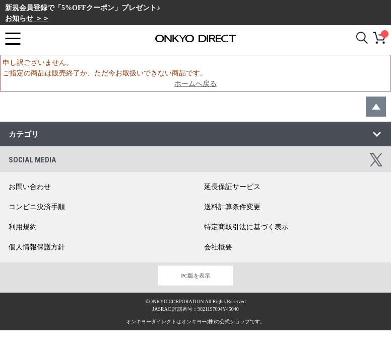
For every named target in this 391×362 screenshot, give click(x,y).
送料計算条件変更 (232, 207)
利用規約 (23, 227)
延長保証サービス (232, 187)
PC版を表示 (195, 276)
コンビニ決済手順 (37, 207)
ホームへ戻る (195, 83)
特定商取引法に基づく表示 (246, 227)
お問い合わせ (30, 187)
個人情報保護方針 (37, 247)
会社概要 (218, 247)
